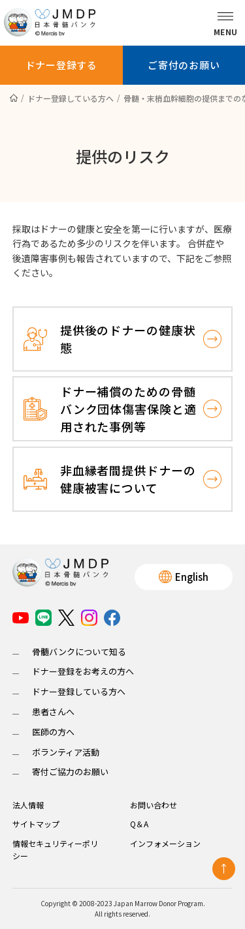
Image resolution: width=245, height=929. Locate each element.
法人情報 (28, 804)
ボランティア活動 (65, 752)
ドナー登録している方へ (78, 691)
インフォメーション (165, 843)
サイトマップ (35, 823)
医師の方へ (53, 732)
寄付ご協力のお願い (70, 771)
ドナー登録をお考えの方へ (83, 671)
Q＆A (139, 823)
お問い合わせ (153, 804)
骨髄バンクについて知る (79, 651)
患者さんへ (53, 711)
